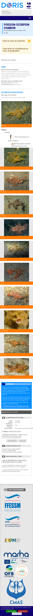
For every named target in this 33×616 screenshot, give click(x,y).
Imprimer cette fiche (10, 412)
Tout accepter (11, 611)
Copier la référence (12, 440)
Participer (8, 384)
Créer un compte (6, 13)
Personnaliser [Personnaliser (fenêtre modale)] (17, 613)
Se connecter (5, 11)
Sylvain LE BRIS (15, 449)
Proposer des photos (22, 406)
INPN (18, 471)
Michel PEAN (11, 450)
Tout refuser (23, 611)
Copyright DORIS (24, 400)
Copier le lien (22, 440)
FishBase (23, 466)
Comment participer (8, 406)
